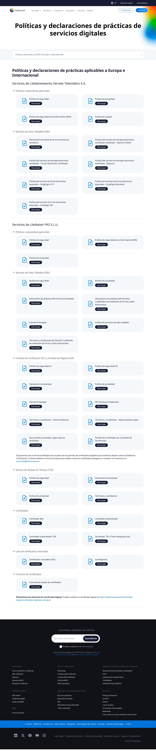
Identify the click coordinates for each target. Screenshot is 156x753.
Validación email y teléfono (112, 687)
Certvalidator (107, 684)
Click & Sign (61, 674)
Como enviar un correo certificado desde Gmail (119, 718)
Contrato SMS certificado (66, 681)
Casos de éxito (108, 709)
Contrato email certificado (66, 678)
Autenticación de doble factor (113, 681)
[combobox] (78, 54)
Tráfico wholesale (63, 712)
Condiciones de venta (74, 739)
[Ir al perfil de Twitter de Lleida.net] (23, 739)
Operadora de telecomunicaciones (71, 694)
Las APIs (106, 702)
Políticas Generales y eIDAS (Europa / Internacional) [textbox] (39, 54)
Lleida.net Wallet (18, 705)
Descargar (36, 103)
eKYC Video (16, 699)
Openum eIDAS (17, 684)
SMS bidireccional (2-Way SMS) (68, 709)
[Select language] (113, 3)
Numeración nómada (64, 702)
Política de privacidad (93, 739)
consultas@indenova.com (28, 464)
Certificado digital (18, 702)
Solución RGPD (62, 684)
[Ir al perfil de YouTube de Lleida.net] (37, 739)
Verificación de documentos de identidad (117, 674)
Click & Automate (18, 716)
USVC (104, 678)
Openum (15, 681)
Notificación (17, 670)
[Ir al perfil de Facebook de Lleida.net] (30, 739)
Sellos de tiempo (63, 687)
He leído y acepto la (78, 650)
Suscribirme (91, 642)
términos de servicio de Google (86, 658)
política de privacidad (85, 650)
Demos (105, 705)
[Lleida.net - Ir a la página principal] (18, 10)
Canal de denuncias (133, 744)
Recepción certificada (20, 687)
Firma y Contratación (65, 670)
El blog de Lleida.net (110, 699)
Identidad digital (18, 694)
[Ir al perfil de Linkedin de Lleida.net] (15, 739)
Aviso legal (58, 739)
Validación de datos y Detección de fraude (120, 670)
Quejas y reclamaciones (131, 739)
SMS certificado (17, 678)
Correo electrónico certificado (23, 674)
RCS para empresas (64, 699)
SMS (58, 705)
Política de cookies (111, 739)
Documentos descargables (112, 712)
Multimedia (107, 715)
